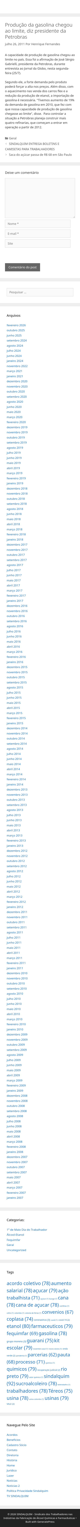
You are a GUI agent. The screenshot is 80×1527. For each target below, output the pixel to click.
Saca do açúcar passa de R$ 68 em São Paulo (40, 155)
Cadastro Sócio (16, 1445)
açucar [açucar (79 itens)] (45, 1290)
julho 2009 (14, 1060)
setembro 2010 (17, 988)
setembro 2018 (17, 504)
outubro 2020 (16, 391)
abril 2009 (13, 1075)
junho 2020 (14, 407)
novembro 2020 (17, 386)
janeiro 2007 (15, 1198)
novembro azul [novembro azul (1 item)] (40, 1349)
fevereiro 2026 (16, 325)
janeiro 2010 (15, 1029)
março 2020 (14, 417)
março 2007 (14, 1187)
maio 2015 (14, 703)
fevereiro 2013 (16, 840)
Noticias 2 (13, 1486)
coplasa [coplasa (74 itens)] (20, 1319)
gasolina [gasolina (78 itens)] (53, 1333)
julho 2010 (14, 999)
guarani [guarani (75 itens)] (40, 1340)
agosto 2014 (15, 749)
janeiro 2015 (15, 723)
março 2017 (14, 590)
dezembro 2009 (17, 1034)
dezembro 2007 (17, 1157)
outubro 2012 (16, 861)
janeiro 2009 (15, 1091)
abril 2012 (13, 891)
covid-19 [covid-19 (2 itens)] (64, 1319)
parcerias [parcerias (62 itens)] (42, 1354)
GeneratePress (45, 1521)
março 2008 (14, 1142)
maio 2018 (14, 519)
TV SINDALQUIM (17, 1496)
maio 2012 (14, 886)
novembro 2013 (17, 795)
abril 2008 (13, 1136)
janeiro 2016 (15, 662)
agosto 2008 (15, 1116)
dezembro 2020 (17, 381)
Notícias (12, 1480)
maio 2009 (14, 1070)
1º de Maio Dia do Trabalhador (27, 1230)
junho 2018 (14, 514)
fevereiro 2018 (16, 534)
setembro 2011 (17, 927)
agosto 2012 (15, 871)
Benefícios (13, 1440)
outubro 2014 (16, 738)
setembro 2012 (17, 866)
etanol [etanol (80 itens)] (18, 1326)
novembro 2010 (17, 978)
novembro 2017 (17, 550)
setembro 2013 (17, 805)
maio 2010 (14, 1009)
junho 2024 (14, 356)
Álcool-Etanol (15, 1235)
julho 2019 (14, 453)
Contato (12, 1450)
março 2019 (14, 473)
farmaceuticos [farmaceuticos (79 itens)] (51, 1326)
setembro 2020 (17, 397)
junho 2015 (14, 698)
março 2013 (14, 835)
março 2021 (14, 371)
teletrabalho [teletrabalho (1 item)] (63, 1384)
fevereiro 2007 (16, 1193)
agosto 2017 (15, 565)
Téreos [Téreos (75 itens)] (60, 1391)
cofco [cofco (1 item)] (10, 1313)
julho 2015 (14, 692)
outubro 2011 (16, 922)
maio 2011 (14, 948)
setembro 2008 (17, 1111)
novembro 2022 (17, 366)
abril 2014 (13, 769)
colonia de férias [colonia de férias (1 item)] (33, 1313)
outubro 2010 (16, 983)
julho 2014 (14, 754)
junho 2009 (14, 1065)
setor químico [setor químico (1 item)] (36, 1377)
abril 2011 (13, 953)
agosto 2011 (15, 932)
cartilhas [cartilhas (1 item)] (64, 1306)
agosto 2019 (15, 448)
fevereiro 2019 (16, 478)
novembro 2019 (17, 432)
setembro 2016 (17, 621)
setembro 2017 (17, 560)
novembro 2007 (17, 1162)
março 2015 (14, 713)
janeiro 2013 (15, 846)
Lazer (10, 1475)
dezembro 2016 (17, 606)
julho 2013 (14, 815)
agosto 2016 (15, 626)
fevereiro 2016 (16, 657)
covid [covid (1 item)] (54, 1320)
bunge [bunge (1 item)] (53, 1299)
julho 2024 (14, 351)
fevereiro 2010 (16, 1024)
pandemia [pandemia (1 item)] (21, 1356)
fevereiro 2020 (16, 422)
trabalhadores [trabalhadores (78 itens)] (27, 1390)
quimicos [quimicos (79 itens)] (22, 1369)
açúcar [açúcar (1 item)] (44, 1299)
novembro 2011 (17, 917)
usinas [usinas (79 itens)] (56, 1398)
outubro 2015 (16, 677)
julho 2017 (14, 570)
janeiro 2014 (15, 784)
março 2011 (14, 958)
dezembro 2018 (17, 488)
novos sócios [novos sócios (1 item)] (55, 1349)
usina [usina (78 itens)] (17, 1398)
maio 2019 (14, 463)
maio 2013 (14, 825)
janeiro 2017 (15, 601)
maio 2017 (14, 580)
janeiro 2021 (15, 376)
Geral (13, 138)
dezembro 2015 (17, 667)
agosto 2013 (15, 810)
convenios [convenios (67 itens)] (57, 1312)
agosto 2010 (15, 993)
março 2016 (14, 652)
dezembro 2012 (17, 851)
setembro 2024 (17, 340)
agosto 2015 (15, 687)
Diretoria (12, 1455)
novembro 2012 (17, 856)
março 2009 (14, 1080)
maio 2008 (14, 1131)
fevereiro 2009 (16, 1085)
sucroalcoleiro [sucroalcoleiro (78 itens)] (36, 1383)
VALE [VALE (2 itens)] (11, 1403)
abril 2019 (13, 468)
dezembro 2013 (17, 789)
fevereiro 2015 (16, 718)
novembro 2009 (17, 1039)
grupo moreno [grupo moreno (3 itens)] (16, 1341)
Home (11, 1465)
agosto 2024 (15, 345)
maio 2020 (14, 412)
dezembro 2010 (17, 973)
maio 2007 (14, 1177)
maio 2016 (14, 641)
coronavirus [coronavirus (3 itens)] (42, 1319)
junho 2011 (14, 942)
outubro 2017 (16, 555)
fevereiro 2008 (16, 1147)
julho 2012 (14, 876)
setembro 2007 (17, 1172)
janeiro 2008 (15, 1152)
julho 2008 (14, 1121)
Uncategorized (16, 1250)
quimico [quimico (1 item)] (50, 1363)
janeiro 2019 (15, 483)
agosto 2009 (15, 1055)
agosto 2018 (15, 509)
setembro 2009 (17, 1050)
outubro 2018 (16, 499)
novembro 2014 (17, 733)
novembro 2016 (17, 611)
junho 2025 (14, 335)
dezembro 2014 (17, 728)
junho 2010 (14, 1004)
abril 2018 (13, 524)
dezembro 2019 (17, 427)
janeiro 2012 (15, 907)
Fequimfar (13, 1240)
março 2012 (14, 897)
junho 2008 (14, 1126)
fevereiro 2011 (16, 963)
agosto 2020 (15, 402)
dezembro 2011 (17, 912)
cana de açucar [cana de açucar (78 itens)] (37, 1304)
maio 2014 (14, 764)
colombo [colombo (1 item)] (19, 1313)
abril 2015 (13, 708)
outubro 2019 (16, 437)
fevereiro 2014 (16, 779)
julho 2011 (14, 937)
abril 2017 (13, 585)
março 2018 (14, 529)
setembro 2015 (17, 682)
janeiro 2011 (15, 968)
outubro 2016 (16, 616)
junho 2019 (14, 458)
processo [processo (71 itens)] (30, 1362)
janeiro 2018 (15, 539)
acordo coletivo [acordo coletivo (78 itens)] (28, 1283)
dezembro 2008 (17, 1096)
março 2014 (14, 774)
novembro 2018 (17, 493)
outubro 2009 (16, 1044)
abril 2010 (13, 1014)
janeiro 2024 (15, 361)
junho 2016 (14, 636)
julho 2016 (14, 631)
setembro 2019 (17, 442)
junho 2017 (14, 575)
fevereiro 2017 (16, 595)
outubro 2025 (16, 330)
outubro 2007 (16, 1167)
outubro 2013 (16, 800)
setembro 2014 (17, 744)
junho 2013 (14, 820)
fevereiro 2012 (16, 902)
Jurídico (12, 1470)
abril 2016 (13, 646)
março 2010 (14, 1019)
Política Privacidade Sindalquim (27, 1491)
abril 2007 (13, 1182)
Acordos (12, 1435)
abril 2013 (13, 830)
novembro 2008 (17, 1101)
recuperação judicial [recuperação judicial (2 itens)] (48, 1369)
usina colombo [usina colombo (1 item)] (36, 1399)
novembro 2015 (17, 672)
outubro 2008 (16, 1106)
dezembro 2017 (17, 544)
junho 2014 (14, 759)
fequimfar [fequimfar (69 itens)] (22, 1333)
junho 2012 (14, 881)
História (12, 1460)
